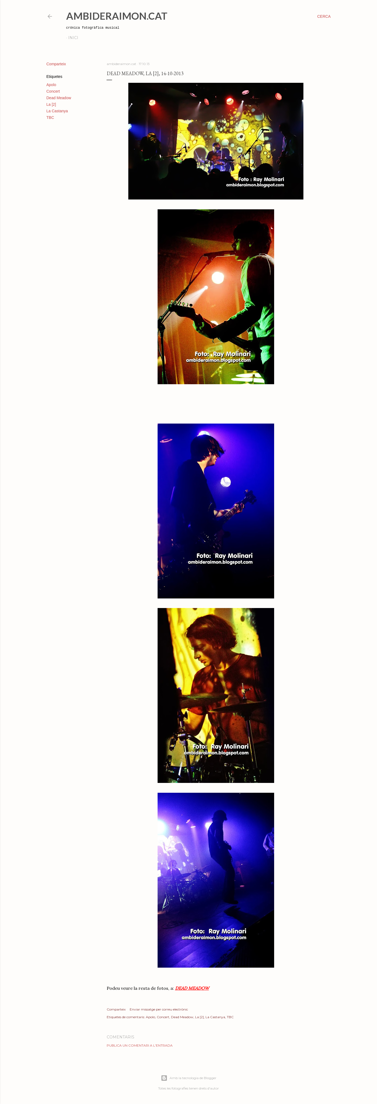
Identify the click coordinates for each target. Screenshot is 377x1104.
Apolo (51, 85)
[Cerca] (323, 16)
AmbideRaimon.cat (116, 16)
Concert (53, 91)
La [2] (51, 104)
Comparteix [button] (56, 64)
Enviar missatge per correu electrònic (159, 1009)
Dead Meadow (59, 98)
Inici (73, 37)
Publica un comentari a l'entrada (140, 1045)
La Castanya (57, 111)
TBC (50, 117)
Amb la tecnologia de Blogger (188, 1078)
